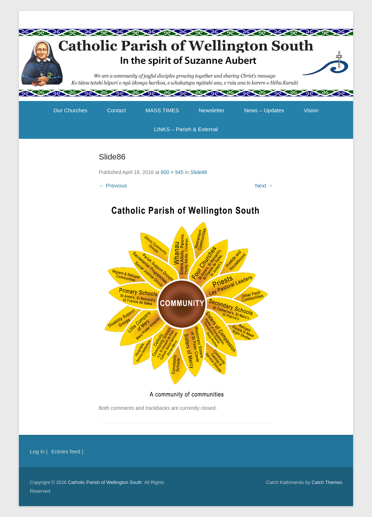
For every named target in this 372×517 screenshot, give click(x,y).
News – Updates (264, 110)
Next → (264, 185)
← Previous (113, 185)
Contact (116, 110)
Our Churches (70, 110)
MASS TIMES (162, 110)
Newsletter (212, 110)
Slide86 (198, 172)
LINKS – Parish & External (186, 129)
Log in (37, 451)
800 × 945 (172, 172)
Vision (311, 110)
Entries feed (65, 451)
